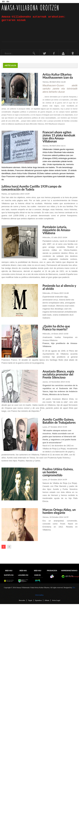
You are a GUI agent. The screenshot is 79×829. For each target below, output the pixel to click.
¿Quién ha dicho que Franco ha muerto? (56, 328)
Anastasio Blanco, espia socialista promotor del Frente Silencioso (58, 374)
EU (8, 1)
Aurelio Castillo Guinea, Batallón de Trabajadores (59, 421)
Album (47, 600)
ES (3, 1)
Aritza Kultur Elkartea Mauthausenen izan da (57, 76)
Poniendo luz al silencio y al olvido (59, 287)
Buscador (22, 600)
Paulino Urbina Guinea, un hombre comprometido (57, 472)
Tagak (30, 600)
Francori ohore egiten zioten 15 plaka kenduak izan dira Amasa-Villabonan (58, 137)
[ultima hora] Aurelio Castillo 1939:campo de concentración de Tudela (31, 188)
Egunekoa (38, 600)
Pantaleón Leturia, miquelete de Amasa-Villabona (56, 229)
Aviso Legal (56, 600)
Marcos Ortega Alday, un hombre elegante (59, 511)
